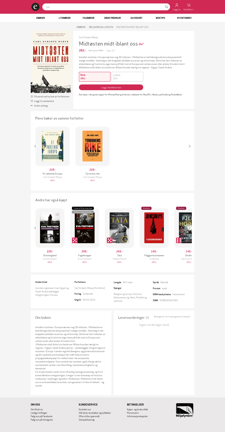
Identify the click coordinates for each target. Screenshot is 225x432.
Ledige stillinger (39, 412)
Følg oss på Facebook (41, 416)
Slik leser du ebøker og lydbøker (95, 412)
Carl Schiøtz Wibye (88, 37)
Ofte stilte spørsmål (89, 416)
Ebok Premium (112, 17)
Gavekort (136, 17)
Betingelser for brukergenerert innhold (172, 316)
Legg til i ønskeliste (42, 100)
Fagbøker (88, 17)
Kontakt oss (85, 409)
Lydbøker (64, 17)
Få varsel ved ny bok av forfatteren (50, 96)
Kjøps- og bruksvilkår (137, 409)
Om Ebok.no (37, 409)
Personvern (133, 412)
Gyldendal (88, 293)
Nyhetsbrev (184, 17)
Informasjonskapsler (137, 416)
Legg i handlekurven (111, 87)
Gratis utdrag (39, 105)
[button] (36, 154)
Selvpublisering (86, 419)
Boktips (160, 17)
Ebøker (40, 17)
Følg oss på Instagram (42, 419)
